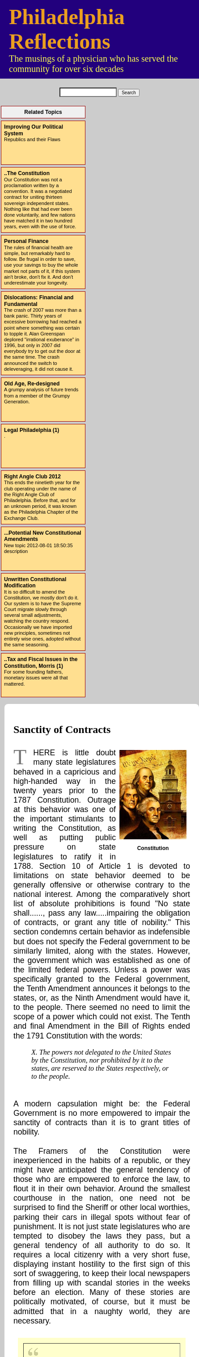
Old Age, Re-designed (31, 384)
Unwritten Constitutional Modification (35, 582)
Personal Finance (26, 241)
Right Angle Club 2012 (32, 476)
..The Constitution (27, 173)
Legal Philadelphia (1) (31, 430)
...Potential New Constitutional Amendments (42, 536)
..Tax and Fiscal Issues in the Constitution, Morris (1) (41, 662)
